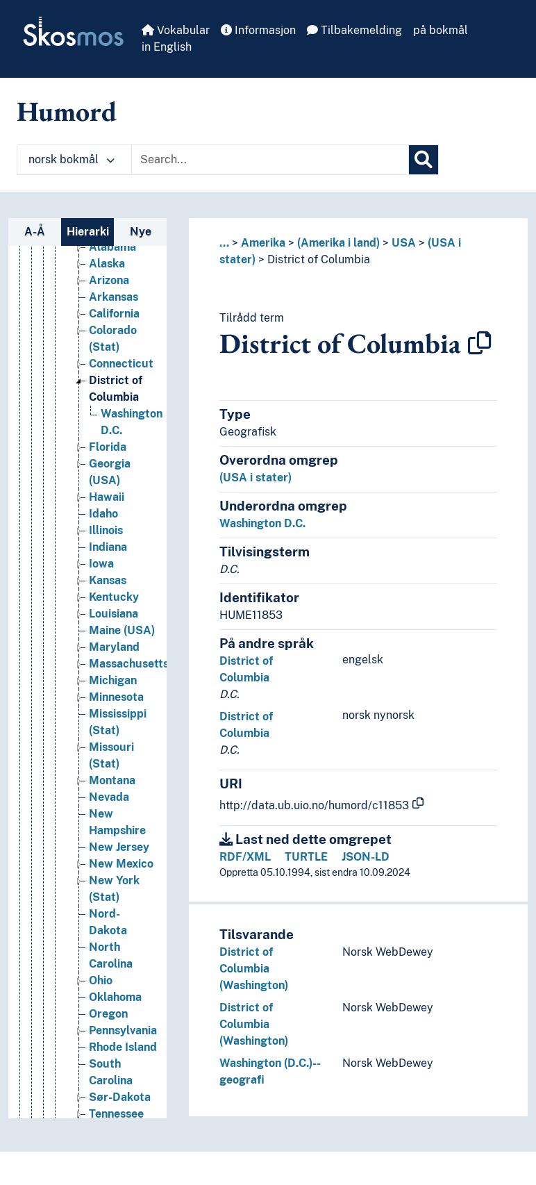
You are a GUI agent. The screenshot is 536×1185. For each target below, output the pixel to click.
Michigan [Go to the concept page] (113, 680)
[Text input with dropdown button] (270, 159)
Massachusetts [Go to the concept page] (129, 663)
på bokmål (440, 30)
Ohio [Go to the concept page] (100, 980)
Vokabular (176, 30)
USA (404, 242)
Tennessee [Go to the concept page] (116, 1113)
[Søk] (423, 159)
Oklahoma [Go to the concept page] (115, 997)
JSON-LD (366, 856)
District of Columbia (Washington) (253, 968)
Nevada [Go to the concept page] (109, 797)
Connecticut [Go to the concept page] (121, 363)
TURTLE (306, 856)
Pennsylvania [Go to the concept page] (123, 1030)
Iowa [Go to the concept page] (101, 563)
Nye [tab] (140, 231)
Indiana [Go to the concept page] (108, 547)
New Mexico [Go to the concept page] (121, 863)
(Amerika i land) (338, 242)
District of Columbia (318, 259)
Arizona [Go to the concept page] (109, 280)
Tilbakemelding (354, 30)
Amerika (263, 242)
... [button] (224, 242)
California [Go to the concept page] (114, 313)
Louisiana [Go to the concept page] (113, 613)
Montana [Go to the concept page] (112, 780)
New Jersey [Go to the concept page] (119, 847)
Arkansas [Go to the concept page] (113, 297)
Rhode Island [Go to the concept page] (123, 1047)
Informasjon (258, 30)
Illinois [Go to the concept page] (106, 530)
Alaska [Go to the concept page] (107, 263)
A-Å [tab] (34, 231)
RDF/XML (245, 856)
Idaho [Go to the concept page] (103, 513)
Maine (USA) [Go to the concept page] (122, 630)
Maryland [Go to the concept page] (114, 647)
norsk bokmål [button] (71, 159)
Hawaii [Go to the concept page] (106, 497)
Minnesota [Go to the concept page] (116, 697)
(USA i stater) (255, 477)
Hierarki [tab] (88, 231)
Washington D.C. (262, 523)
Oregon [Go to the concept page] (108, 1013)
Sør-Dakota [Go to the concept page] (120, 1097)
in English (167, 46)
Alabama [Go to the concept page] (112, 247)
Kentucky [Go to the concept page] (114, 597)
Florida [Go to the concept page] (107, 447)
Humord (67, 111)
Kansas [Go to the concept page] (107, 580)
